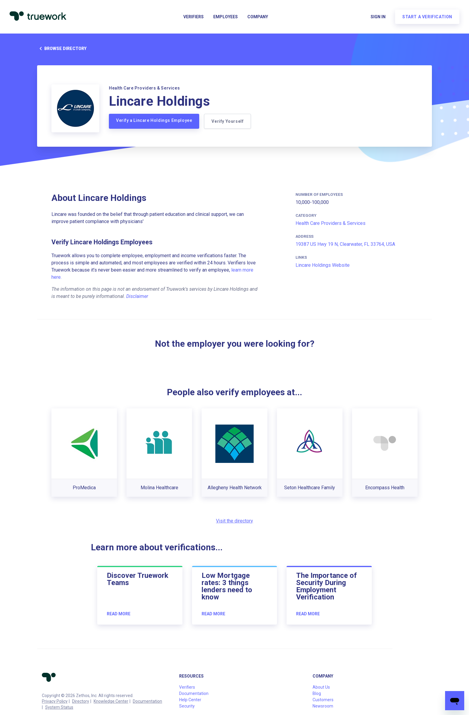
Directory (80, 701)
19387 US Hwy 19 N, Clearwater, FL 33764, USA (345, 244)
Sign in (378, 16)
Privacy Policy (55, 701)
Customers (323, 699)
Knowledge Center (111, 701)
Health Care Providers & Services (331, 223)
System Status (59, 707)
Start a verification (427, 16)
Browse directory (61, 48)
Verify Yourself (227, 121)
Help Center (190, 699)
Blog (317, 693)
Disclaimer (137, 296)
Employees (225, 16)
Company (257, 16)
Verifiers (193, 16)
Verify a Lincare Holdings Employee (154, 120)
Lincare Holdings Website (323, 265)
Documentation (147, 701)
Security (187, 706)
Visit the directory (234, 521)
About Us (321, 687)
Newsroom (323, 706)
